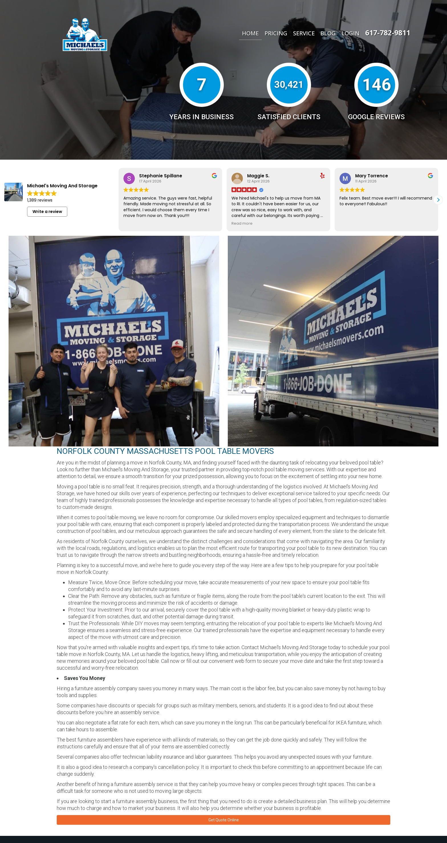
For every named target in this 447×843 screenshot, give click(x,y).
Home (250, 33)
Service (304, 33)
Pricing (276, 33)
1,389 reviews (39, 200)
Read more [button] (242, 223)
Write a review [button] (47, 211)
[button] (438, 200)
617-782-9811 (387, 32)
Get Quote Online (223, 824)
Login (350, 33)
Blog (328, 33)
